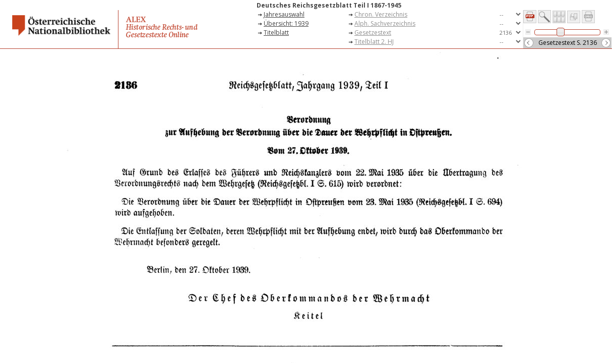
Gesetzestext (372, 32)
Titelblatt (276, 32)
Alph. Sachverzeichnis (384, 23)
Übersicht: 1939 (286, 23)
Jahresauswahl (284, 14)
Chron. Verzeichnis (380, 14)
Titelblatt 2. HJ (374, 41)
